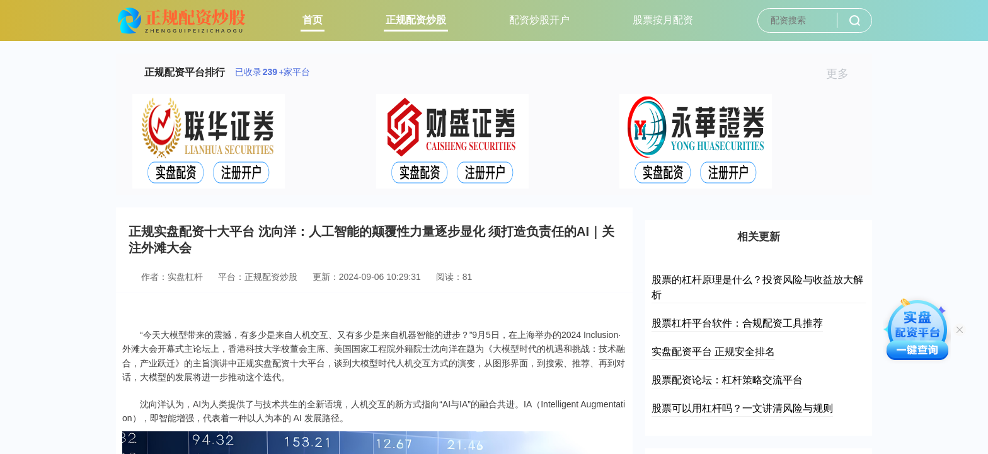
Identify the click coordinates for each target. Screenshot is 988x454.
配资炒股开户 (539, 20)
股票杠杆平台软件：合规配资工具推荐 (737, 323)
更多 (842, 73)
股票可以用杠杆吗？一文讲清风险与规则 (742, 408)
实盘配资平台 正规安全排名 (713, 351)
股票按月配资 (663, 20)
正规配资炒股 (416, 20)
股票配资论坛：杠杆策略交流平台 (727, 380)
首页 (312, 20)
